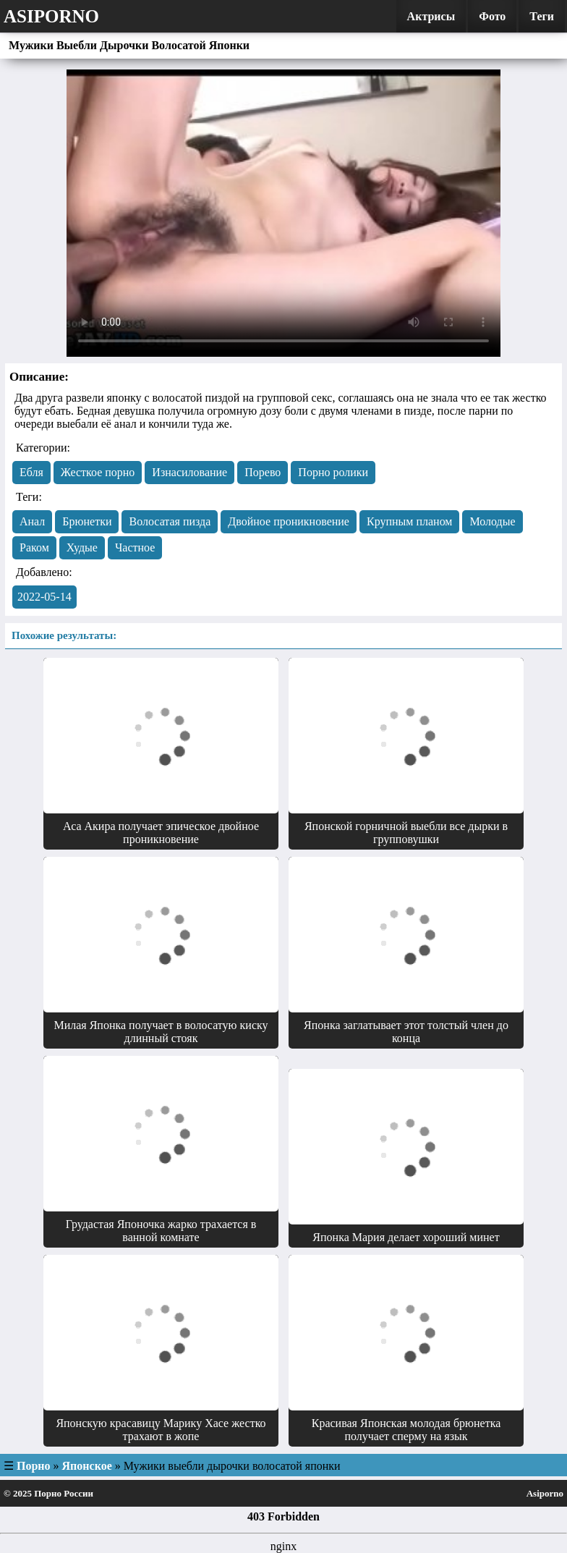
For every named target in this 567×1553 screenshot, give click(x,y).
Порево (262, 472)
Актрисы (431, 16)
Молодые (492, 521)
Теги (541, 16)
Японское (87, 1466)
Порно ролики (333, 472)
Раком (34, 547)
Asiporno (51, 16)
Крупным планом (410, 521)
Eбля (31, 472)
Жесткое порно (98, 472)
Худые (82, 547)
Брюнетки (86, 521)
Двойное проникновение (288, 521)
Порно (34, 1466)
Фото (492, 16)
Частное (135, 547)
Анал (32, 521)
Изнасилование (189, 472)
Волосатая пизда (169, 521)
